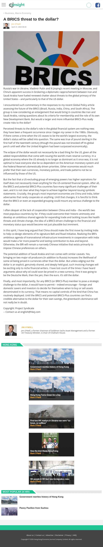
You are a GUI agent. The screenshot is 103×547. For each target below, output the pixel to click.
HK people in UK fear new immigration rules (49, 479)
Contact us (39, 535)
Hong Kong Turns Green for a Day (45, 395)
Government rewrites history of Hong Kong (49, 367)
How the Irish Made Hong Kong (44, 451)
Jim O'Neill (16, 24)
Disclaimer (59, 535)
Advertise (49, 535)
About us (30, 535)
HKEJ (75, 535)
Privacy (68, 535)
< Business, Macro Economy (17, 13)
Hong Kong (10, 344)
